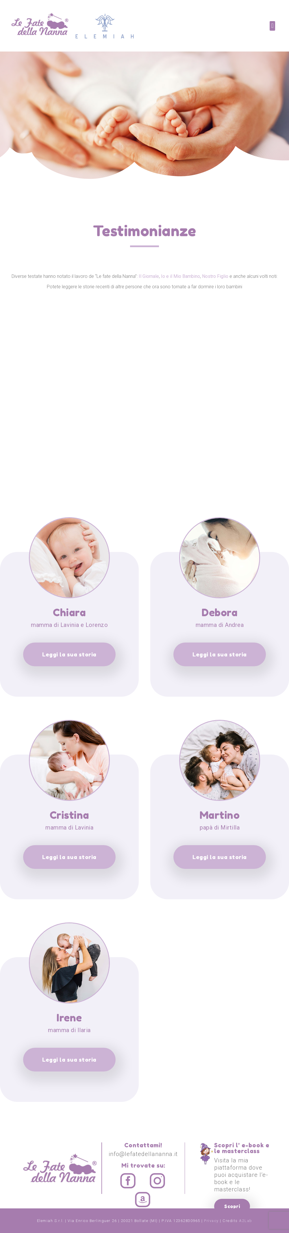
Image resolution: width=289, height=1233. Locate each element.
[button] (272, 26)
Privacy (211, 1221)
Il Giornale (149, 276)
